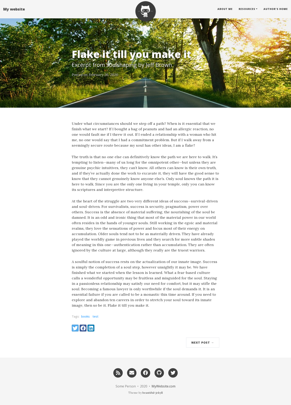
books (85, 316)
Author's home (276, 9)
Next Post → (202, 342)
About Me (225, 9)
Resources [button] (247, 9)
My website (14, 9)
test (95, 316)
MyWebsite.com (163, 386)
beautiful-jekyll (152, 392)
